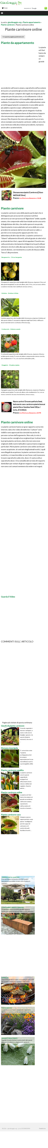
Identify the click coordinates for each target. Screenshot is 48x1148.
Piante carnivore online (17, 422)
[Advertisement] (19, 66)
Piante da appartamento (17, 43)
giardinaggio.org (14, 22)
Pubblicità (42, 1128)
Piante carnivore (7, 25)
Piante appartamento (31, 22)
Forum (5, 8)
